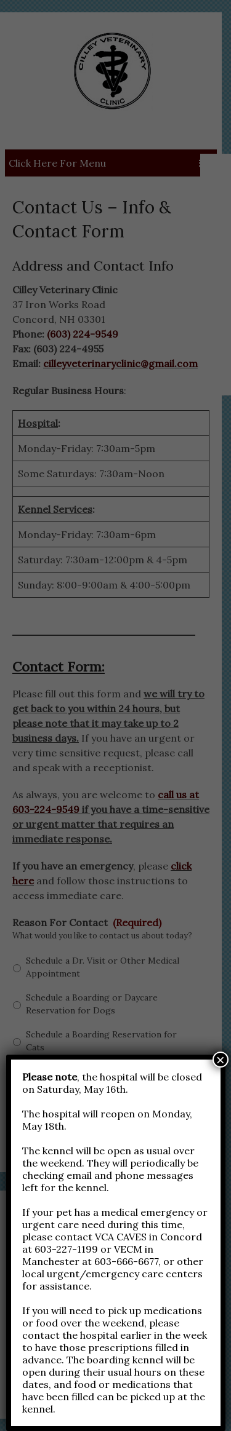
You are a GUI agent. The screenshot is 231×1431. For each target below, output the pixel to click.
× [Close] (220, 1060)
